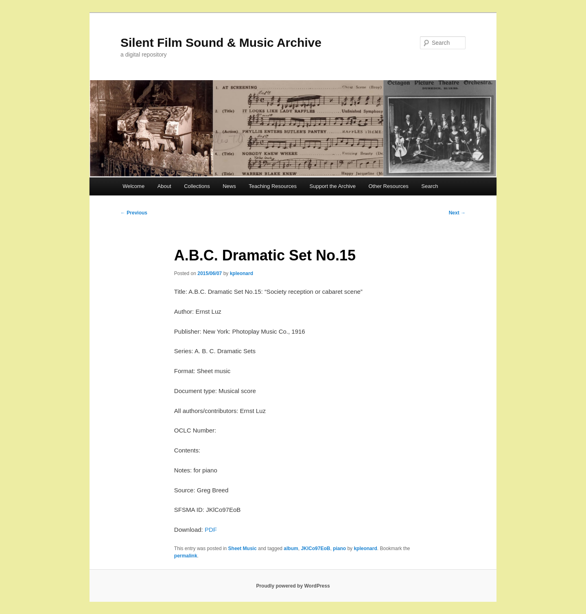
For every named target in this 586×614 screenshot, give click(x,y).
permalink (185, 556)
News (229, 186)
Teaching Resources (273, 186)
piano (339, 548)
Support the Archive (333, 186)
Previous (133, 213)
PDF (211, 529)
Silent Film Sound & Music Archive (220, 42)
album (291, 548)
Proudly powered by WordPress (293, 586)
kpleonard (241, 273)
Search (429, 186)
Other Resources (389, 186)
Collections (197, 186)
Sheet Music (242, 548)
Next (457, 213)
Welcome (133, 186)
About (164, 186)
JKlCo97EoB (315, 548)
